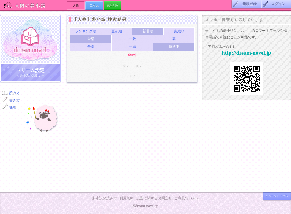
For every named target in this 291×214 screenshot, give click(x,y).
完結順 (179, 31)
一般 (132, 39)
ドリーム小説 (30, 39)
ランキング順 (85, 31)
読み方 (14, 93)
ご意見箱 (181, 198)
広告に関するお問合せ (154, 198)
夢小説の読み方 (104, 198)
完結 (132, 47)
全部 (90, 47)
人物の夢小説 (33, 5)
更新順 (116, 31)
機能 (12, 107)
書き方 (14, 100)
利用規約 (126, 198)
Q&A (195, 198)
